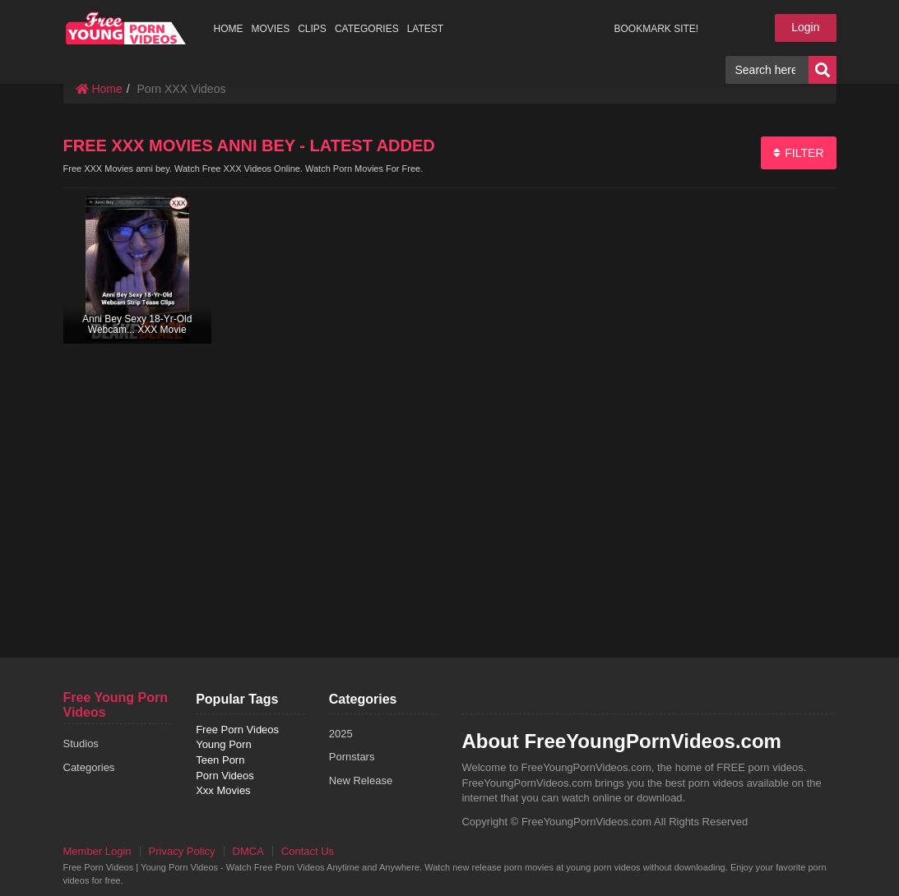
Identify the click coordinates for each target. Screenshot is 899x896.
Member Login (97, 851)
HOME (228, 29)
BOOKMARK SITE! (656, 29)
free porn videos (126, 28)
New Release (360, 780)
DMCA (248, 851)
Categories (89, 767)
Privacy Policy (182, 851)
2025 (341, 733)
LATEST (425, 29)
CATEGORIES (367, 29)
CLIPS (312, 29)
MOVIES (271, 29)
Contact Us (307, 851)
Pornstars (352, 757)
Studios (81, 743)
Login (805, 27)
